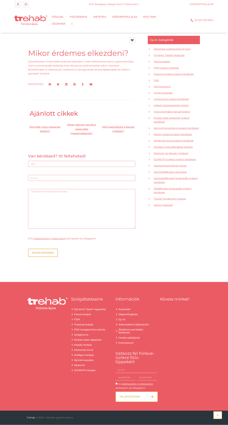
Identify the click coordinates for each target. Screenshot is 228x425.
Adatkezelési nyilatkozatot (50, 238)
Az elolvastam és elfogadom (63, 238)
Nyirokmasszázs (84, 360)
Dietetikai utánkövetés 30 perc (172, 49)
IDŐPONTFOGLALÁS (201, 4)
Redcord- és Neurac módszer (171, 153)
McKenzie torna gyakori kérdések (174, 140)
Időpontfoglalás (124, 17)
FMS (156, 80)
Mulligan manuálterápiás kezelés (173, 147)
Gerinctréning (162, 86)
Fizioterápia (78, 17)
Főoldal (58, 17)
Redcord (79, 365)
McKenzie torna (83, 350)
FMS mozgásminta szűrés (89, 329)
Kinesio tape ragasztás (87, 340)
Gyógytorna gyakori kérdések (171, 99)
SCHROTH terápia (84, 370)
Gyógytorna (81, 334)
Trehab (31, 417)
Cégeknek (59, 23)
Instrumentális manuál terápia (172, 111)
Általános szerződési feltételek (130, 331)
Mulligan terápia (84, 355)
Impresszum (126, 342)
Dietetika (99, 17)
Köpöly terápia (83, 345)
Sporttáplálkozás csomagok (170, 172)
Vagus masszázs (163, 205)
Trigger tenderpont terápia (170, 199)
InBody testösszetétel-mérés (171, 105)
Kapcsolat (124, 309)
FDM (77, 319)
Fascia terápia (162, 61)
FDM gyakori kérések (166, 68)
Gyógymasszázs (163, 93)
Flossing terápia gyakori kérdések (174, 74)
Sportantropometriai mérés (170, 165)
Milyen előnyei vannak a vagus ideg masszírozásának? (81, 129)
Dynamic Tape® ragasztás (169, 55)
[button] (49, 84)
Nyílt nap (149, 17)
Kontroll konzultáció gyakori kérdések (176, 128)
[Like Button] (132, 40)
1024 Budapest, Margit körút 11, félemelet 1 (114, 4)
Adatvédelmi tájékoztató (133, 324)
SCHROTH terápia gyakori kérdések (175, 159)
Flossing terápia (83, 324)
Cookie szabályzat (129, 337)
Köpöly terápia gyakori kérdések (173, 134)
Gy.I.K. (122, 319)
